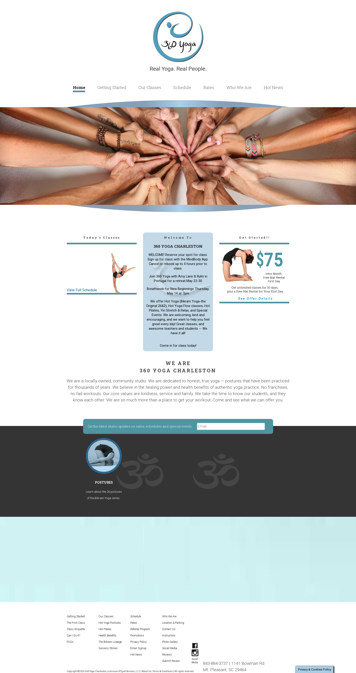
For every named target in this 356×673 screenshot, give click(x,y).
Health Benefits (107, 635)
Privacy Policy (138, 641)
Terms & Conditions (163, 671)
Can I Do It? (73, 635)
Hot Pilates (105, 629)
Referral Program (140, 629)
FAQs (70, 641)
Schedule (182, 87)
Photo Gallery (170, 641)
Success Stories (108, 648)
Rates (208, 87)
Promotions (137, 635)
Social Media (169, 648)
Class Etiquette (76, 629)
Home (79, 87)
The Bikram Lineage (110, 641)
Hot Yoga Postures (110, 622)
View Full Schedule (82, 290)
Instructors (169, 635)
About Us (146, 671)
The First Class (76, 622)
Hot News (273, 87)
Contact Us (169, 629)
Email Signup (138, 648)
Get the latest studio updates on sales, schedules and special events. (140, 426)
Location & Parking (173, 622)
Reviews (167, 654)
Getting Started (111, 87)
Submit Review (171, 661)
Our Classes (149, 87)
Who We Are (239, 87)
